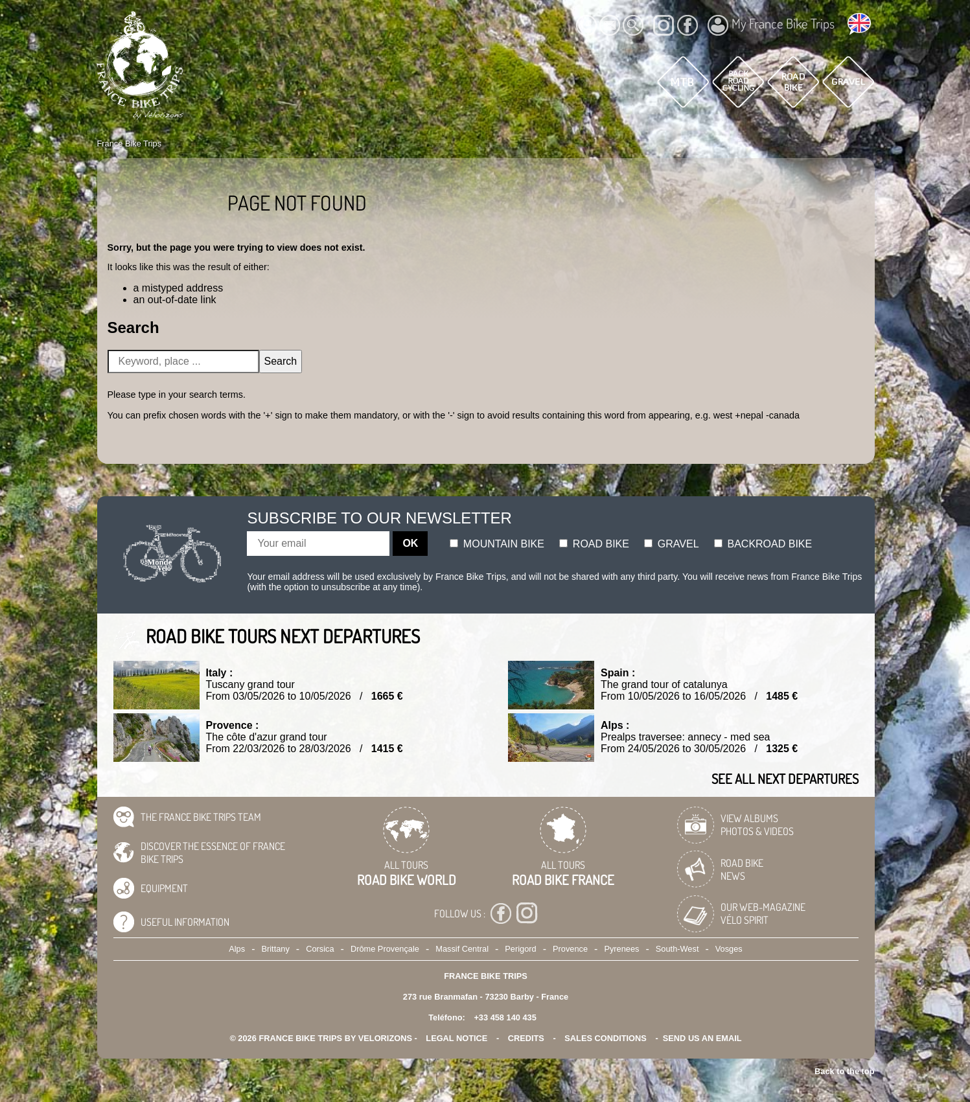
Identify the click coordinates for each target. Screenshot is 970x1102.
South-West (677, 949)
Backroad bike (763, 543)
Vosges (729, 949)
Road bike (594, 543)
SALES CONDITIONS (605, 1038)
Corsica (320, 949)
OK (410, 543)
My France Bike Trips (771, 25)
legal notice (456, 1038)
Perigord (520, 949)
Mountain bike (497, 543)
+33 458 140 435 (505, 1017)
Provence (570, 949)
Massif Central (462, 949)
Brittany (275, 949)
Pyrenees (621, 949)
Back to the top (844, 1071)
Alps (237, 949)
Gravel (671, 543)
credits (526, 1038)
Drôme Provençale (385, 949)
